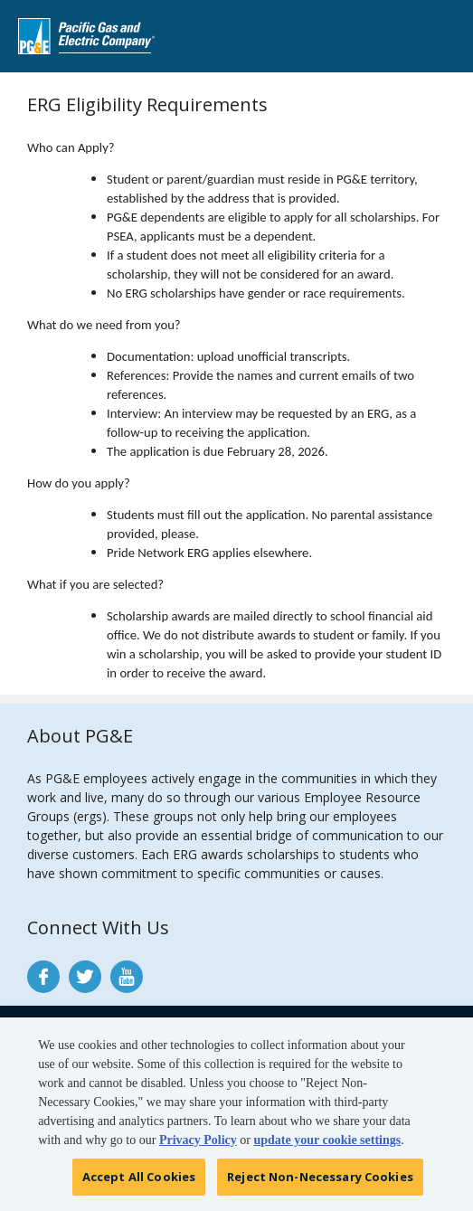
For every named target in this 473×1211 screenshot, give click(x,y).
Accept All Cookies (138, 1184)
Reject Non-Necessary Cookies (320, 1184)
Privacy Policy (198, 1147)
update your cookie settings (328, 1147)
